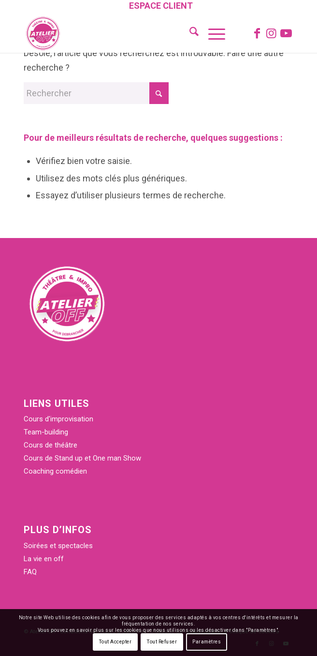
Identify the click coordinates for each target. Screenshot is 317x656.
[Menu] (212, 33)
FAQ (30, 571)
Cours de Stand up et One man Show (82, 458)
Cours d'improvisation (58, 419)
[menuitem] (161, 6)
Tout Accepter (115, 641)
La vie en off (44, 558)
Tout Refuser (162, 641)
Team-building (46, 432)
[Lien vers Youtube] (286, 33)
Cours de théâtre (50, 445)
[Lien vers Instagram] (271, 33)
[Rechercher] (189, 33)
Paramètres (206, 641)
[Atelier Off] (131, 33)
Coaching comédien (55, 471)
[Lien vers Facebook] (257, 33)
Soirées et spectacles (58, 545)
